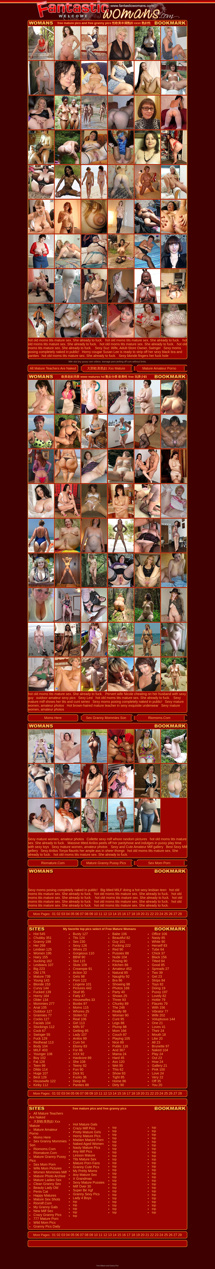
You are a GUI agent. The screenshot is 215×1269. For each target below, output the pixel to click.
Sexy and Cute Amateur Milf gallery (137, 847)
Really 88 (119, 1011)
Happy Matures (44, 1195)
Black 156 (159, 957)
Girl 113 (79, 1023)
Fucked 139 (42, 992)
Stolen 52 (80, 1015)
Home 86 (119, 1081)
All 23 (156, 1042)
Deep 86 (79, 1081)
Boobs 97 (80, 1003)
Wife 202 (158, 1015)
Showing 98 (121, 984)
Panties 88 (81, 1085)
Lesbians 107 (43, 965)
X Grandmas (82, 1178)
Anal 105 (40, 1007)
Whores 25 (81, 1011)
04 (67, 914)
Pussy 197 (159, 992)
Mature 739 (41, 976)
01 (54, 914)
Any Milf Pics (82, 1151)
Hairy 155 (40, 957)
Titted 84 (158, 961)
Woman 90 (120, 1015)
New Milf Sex (43, 1211)
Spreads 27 (160, 969)
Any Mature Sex (85, 1175)
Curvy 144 (41, 988)
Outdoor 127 (42, 1011)
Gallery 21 (159, 1065)
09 (90, 914)
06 (76, 914)
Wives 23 (80, 949)
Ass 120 (118, 1062)
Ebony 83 (80, 1046)
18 (133, 914)
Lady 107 (80, 1034)
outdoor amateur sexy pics (56, 698)
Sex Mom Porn (159, 863)
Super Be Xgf (83, 1190)
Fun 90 (78, 1069)
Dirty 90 (118, 1085)
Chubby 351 (42, 938)
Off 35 (156, 1081)
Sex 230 (79, 941)
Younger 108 (42, 1054)
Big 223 (39, 969)
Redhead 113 (43, 1042)
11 (100, 914)
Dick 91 (78, 1073)
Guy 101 (118, 941)
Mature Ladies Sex (47, 1180)
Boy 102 (39, 1058)
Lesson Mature (84, 1155)
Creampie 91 (82, 969)
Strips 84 (158, 980)
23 (156, 914)
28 (179, 914)
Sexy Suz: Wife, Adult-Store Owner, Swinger (128, 348)
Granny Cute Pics (86, 1167)
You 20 (157, 1085)
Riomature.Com (53, 863)
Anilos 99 (80, 1038)
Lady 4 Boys (82, 1198)
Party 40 (118, 992)
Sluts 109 (80, 965)
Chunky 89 (120, 1003)
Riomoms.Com (159, 718)
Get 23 (157, 976)
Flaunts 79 (159, 1003)
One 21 (157, 1023)
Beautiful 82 (121, 938)
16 (123, 914)
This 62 (117, 1069)
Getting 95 (80, 1031)
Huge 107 (40, 1073)
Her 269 (39, 945)
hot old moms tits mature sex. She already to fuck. (65, 340)
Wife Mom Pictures (47, 1168)
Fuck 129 (40, 1038)
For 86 (78, 1050)
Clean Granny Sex (47, 1184)
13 (109, 914)
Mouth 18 (159, 1034)
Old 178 (39, 972)
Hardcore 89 (82, 1058)
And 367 (118, 1050)
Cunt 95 (118, 1019)
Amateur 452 (122, 969)
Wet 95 (117, 1065)
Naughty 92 (121, 976)
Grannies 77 (42, 1015)
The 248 (118, 1007)
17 (128, 914)
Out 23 (157, 1058)
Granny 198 (42, 941)
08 (86, 914)
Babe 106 (119, 934)
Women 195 (42, 953)
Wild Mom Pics (44, 1222)
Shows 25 (119, 996)
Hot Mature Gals (85, 1124)
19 (137, 914)
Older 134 (40, 1000)
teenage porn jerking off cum (117, 361)
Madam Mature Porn (88, 1140)
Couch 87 (119, 1034)
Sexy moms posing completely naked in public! (127, 701)
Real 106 (79, 1019)
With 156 (158, 1007)
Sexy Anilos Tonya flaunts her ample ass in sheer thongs (83, 851)
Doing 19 (158, 988)
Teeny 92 (80, 1065)
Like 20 (157, 1038)
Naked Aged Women (88, 1144)
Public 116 (120, 1046)
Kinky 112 (40, 1085)
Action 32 (80, 972)
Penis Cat (40, 1191)
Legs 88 (118, 1023)
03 (62, 914)
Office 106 (159, 934)
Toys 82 (157, 984)
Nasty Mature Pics (86, 1147)
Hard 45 (118, 1058)
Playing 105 (121, 1038)
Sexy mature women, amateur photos (56, 839)
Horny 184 (41, 996)
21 (146, 914)
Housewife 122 (44, 1081)
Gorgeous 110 (83, 953)
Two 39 (157, 972)
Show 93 (118, 1073)
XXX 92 (78, 1054)
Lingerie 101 (82, 984)
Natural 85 (120, 972)
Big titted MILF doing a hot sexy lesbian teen (133, 890)
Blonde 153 (41, 984)
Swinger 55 (41, 1034)
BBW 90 (79, 957)
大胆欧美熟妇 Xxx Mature (106, 368)
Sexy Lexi (85, 698)
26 (170, 914)
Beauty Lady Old (45, 1188)
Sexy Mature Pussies (88, 1182)
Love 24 (158, 1073)
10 (95, 914)
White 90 (158, 941)
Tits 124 (79, 938)
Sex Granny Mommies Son (106, 718)
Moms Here (52, 718)
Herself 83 (159, 945)
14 (114, 914)
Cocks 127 (41, 1019)
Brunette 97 (160, 1046)
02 (58, 914)
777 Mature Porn (45, 1218)
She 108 (79, 1062)
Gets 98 (79, 976)
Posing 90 (119, 961)
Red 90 (117, 949)
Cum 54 (79, 1042)
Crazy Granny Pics (47, 1215)
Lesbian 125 (42, 949)
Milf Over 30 (82, 1186)
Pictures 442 (82, 988)
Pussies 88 (120, 953)
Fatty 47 (79, 996)
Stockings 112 (44, 1027)
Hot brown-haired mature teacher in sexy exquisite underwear (113, 705)
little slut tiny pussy (78, 361)
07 (81, 914)
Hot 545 (39, 934)
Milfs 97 (78, 1027)
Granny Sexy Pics (86, 1194)
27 (175, 914)
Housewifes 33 (84, 1000)
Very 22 (157, 1077)
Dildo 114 (40, 1069)
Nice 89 (118, 1042)
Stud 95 (78, 992)
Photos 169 (120, 988)
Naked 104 (160, 1050)
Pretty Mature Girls (87, 1132)
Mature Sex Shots (46, 1199)
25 (165, 914)
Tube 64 (158, 949)
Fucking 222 (121, 945)
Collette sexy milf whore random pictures (117, 839)
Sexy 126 (80, 945)
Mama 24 (119, 1054)
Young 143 (41, 980)
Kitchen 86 (120, 965)
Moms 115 (81, 1007)
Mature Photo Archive (49, 1176)
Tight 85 (118, 1077)
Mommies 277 (44, 1003)
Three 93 (119, 1000)
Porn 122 (80, 980)
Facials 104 (42, 1023)
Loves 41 (158, 1027)
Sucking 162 (42, 961)
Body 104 (40, 1046)
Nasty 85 (158, 938)
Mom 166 (119, 1031)
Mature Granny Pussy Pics (106, 863)
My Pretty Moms (85, 1171)
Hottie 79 (158, 1000)
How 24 (157, 1062)
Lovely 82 (159, 996)
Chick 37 (158, 953)
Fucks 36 (80, 1077)
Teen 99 (39, 1065)
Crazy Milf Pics (84, 1128)
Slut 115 (79, 961)
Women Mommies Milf (50, 1172)
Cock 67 (39, 1031)
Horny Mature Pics (87, 1136)
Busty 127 (80, 934)
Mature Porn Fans (86, 1163)
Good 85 (158, 965)
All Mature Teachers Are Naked (53, 368)
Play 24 (157, 1054)
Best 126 (40, 1077)
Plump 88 (119, 1027)
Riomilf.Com (42, 1203)
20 (142, 914)
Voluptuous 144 (163, 1019)
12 (104, 914)
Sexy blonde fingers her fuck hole (143, 356)
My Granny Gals (45, 1207)
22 (151, 914)
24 (161, 914)
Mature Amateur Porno (159, 368)
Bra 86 (117, 980)
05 (72, 914)
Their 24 (158, 1031)
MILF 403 (40, 1050)
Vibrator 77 (160, 1011)
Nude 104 (119, 957)
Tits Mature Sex (84, 1159)
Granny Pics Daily (46, 1226)
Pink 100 (158, 1069)
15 (118, 914)
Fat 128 (39, 1062)
